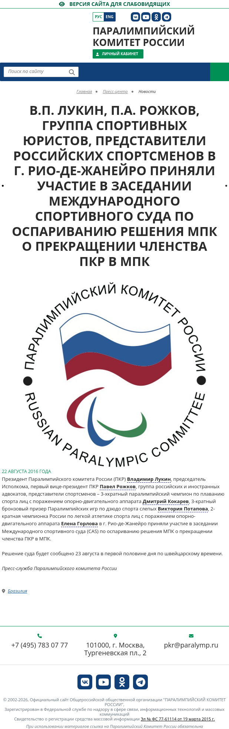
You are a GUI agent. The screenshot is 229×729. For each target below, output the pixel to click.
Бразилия (17, 591)
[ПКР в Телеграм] (166, 16)
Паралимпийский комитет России (144, 36)
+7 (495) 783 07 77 (39, 645)
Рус (98, 16)
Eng (109, 16)
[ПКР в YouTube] (145, 16)
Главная (84, 91)
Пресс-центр (115, 91)
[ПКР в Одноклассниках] (156, 16)
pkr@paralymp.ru (191, 645)
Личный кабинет (120, 53)
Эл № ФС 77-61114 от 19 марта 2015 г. (178, 719)
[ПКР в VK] (135, 16)
